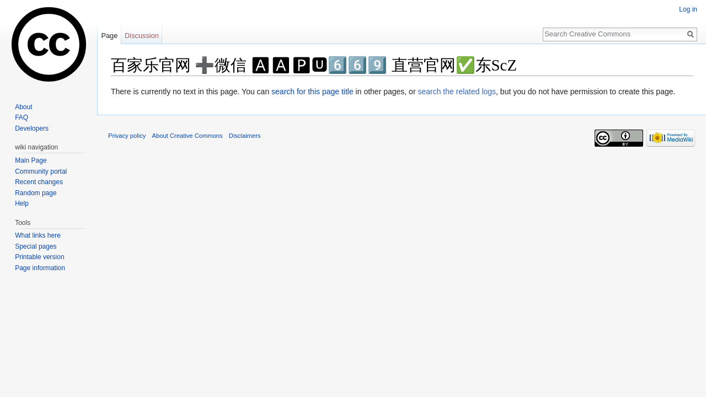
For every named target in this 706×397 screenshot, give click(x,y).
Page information (40, 268)
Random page (35, 193)
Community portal (41, 171)
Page (109, 35)
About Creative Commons (187, 135)
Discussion (142, 35)
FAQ (21, 117)
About (23, 107)
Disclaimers (245, 135)
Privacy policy (127, 135)
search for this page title (312, 91)
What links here (38, 235)
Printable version (39, 257)
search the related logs (457, 91)
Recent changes (39, 182)
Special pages (35, 246)
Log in (688, 9)
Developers (32, 128)
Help (22, 203)
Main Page (30, 160)
